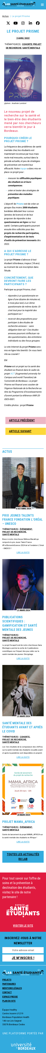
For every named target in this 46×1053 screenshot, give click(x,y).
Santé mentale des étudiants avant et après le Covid (22, 727)
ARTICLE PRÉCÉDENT (22, 420)
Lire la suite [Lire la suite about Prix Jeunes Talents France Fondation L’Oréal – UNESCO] (23, 552)
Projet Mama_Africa (18, 822)
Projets (6, 979)
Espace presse (10, 996)
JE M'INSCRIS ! (23, 958)
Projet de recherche (14, 532)
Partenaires (9, 983)
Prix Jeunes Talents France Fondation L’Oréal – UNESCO (22, 520)
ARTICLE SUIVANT (20, 431)
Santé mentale (31, 48)
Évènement (26, 529)
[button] (42, 5)
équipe (23, 168)
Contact (7, 992)
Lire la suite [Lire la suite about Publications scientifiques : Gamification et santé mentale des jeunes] (23, 658)
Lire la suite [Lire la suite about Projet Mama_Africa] (23, 842)
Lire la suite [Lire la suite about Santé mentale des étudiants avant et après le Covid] (23, 757)
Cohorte (27, 44)
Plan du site (9, 1000)
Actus (5, 16)
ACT (12, 373)
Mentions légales (12, 988)
